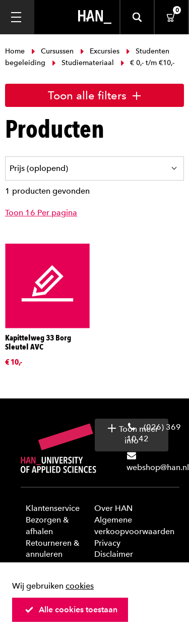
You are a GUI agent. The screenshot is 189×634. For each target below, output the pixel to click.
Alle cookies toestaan (71, 609)
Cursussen (52, 51)
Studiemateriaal (83, 63)
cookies (80, 586)
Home (16, 51)
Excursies (99, 51)
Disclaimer (113, 554)
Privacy (107, 543)
